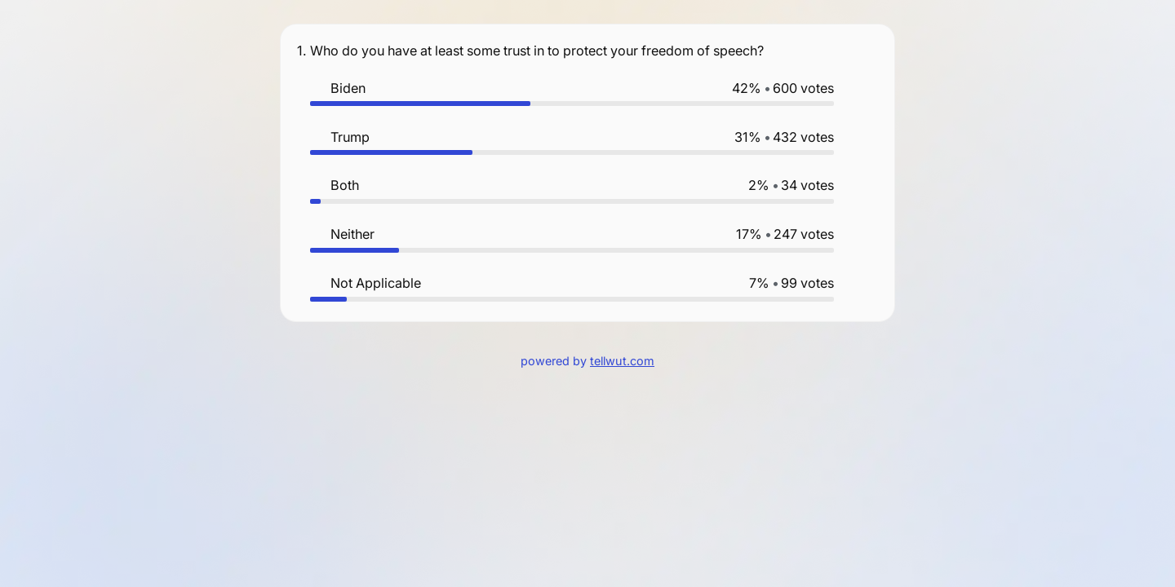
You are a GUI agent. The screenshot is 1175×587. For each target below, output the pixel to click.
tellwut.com (622, 361)
